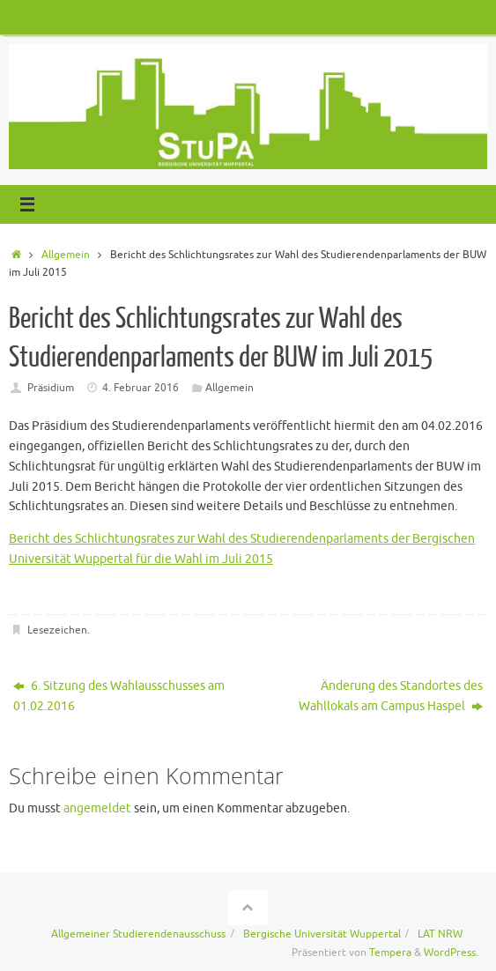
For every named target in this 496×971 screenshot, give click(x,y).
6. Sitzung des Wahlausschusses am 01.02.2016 (119, 696)
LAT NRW (440, 934)
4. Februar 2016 (140, 388)
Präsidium (50, 388)
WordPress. (451, 952)
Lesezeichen (57, 630)
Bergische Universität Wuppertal (322, 934)
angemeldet (97, 808)
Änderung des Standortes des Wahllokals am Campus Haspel (391, 696)
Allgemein (65, 255)
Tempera (390, 952)
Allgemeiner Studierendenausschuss (138, 934)
